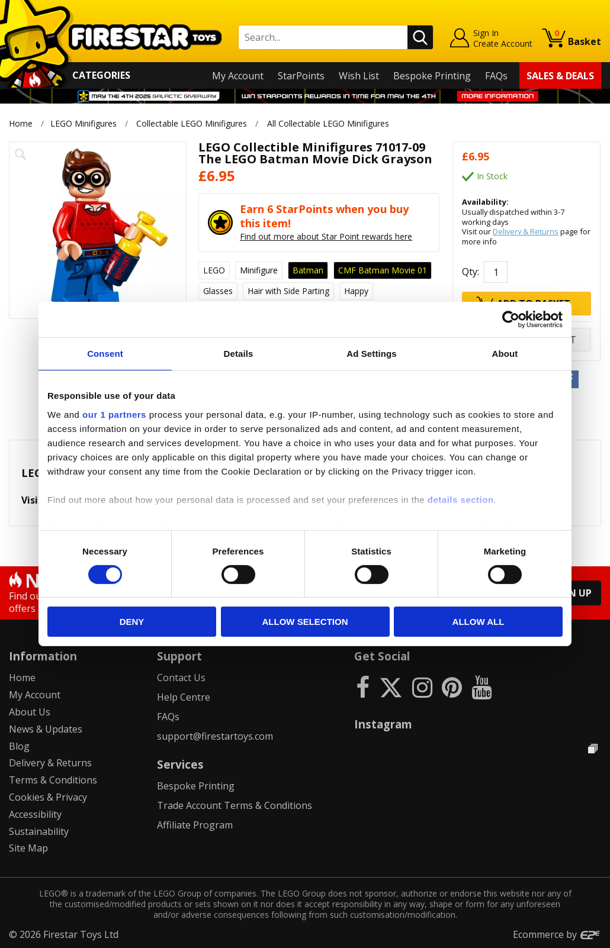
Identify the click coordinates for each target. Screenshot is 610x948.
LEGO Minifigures (83, 123)
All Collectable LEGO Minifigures (328, 123)
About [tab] (505, 354)
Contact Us (181, 677)
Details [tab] (238, 354)
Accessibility (35, 814)
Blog (19, 746)
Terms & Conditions (53, 779)
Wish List (359, 75)
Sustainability (39, 831)
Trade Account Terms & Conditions (234, 805)
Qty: (470, 271)
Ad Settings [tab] (371, 354)
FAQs (496, 75)
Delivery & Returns (525, 231)
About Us (29, 711)
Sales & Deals (560, 75)
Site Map (28, 848)
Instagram (383, 724)
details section (461, 499)
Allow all (478, 622)
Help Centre (183, 697)
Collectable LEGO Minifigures (191, 123)
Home (21, 123)
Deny (132, 622)
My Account (238, 75)
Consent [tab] (105, 354)
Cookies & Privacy (48, 797)
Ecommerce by (557, 934)
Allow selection (305, 622)
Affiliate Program (195, 824)
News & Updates (45, 729)
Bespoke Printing (432, 75)
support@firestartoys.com (215, 736)
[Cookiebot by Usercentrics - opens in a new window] (511, 319)
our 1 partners (114, 414)
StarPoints (301, 75)
